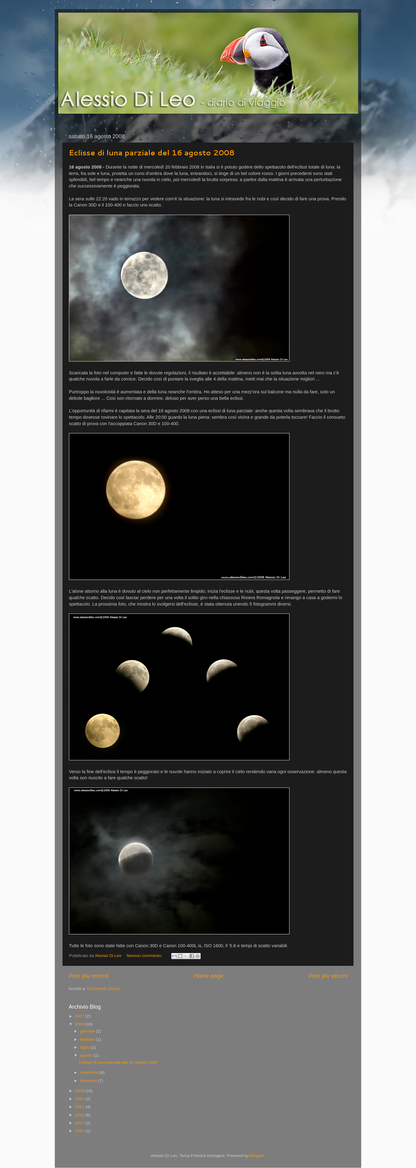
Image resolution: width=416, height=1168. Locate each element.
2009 (80, 1090)
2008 (80, 1024)
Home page (209, 976)
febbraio (88, 1039)
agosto (86, 1055)
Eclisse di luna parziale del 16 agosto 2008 (152, 152)
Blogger (257, 1155)
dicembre (89, 1080)
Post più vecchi (327, 976)
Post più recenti (88, 976)
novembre (90, 1072)
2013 (80, 1123)
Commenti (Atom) (103, 988)
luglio (85, 1047)
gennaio (88, 1031)
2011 (80, 1106)
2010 (80, 1098)
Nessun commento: (145, 955)
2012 (80, 1115)
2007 (80, 1016)
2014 (80, 1131)
